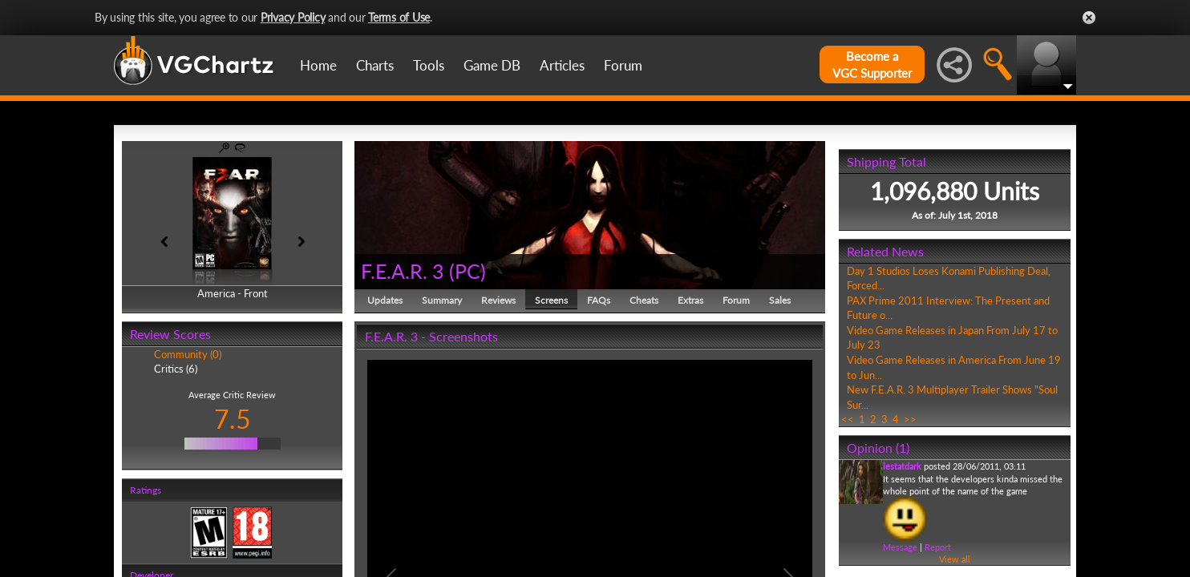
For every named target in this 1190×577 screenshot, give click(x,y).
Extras (690, 300)
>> (910, 419)
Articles (562, 65)
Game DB (491, 65)
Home (318, 65)
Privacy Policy (293, 17)
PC (467, 271)
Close (1089, 17)
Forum (623, 65)
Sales (780, 300)
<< (847, 419)
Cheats (643, 300)
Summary (442, 300)
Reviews (498, 300)
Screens (551, 300)
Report (938, 547)
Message (900, 547)
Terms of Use (399, 17)
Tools (428, 65)
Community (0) (187, 354)
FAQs (598, 300)
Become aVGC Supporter (872, 64)
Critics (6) (175, 368)
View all (954, 559)
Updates (385, 300)
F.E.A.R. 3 (402, 271)
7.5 (232, 418)
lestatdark (902, 466)
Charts (375, 65)
